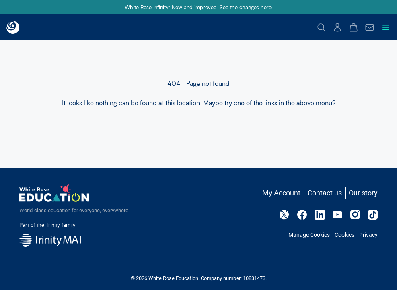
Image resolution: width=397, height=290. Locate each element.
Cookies (344, 235)
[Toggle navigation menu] (386, 27)
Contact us (324, 192)
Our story (363, 192)
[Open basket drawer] (353, 27)
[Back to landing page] (12, 27)
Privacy (368, 235)
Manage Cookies (309, 235)
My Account (281, 192)
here (266, 7)
